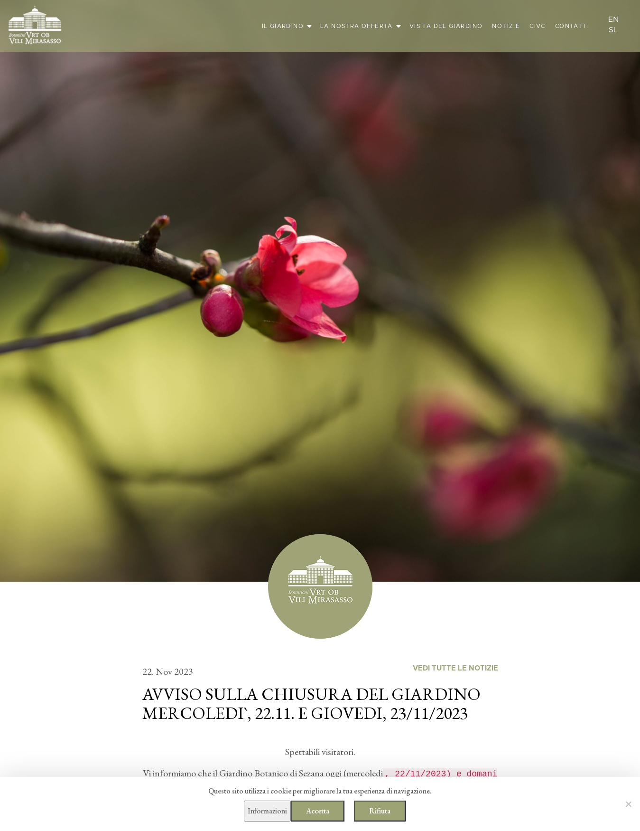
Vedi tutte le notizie (455, 668)
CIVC (537, 26)
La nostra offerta (356, 26)
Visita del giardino (446, 26)
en (613, 19)
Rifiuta (379, 811)
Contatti (572, 26)
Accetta (317, 811)
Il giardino (283, 26)
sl (613, 30)
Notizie (506, 26)
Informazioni (267, 811)
